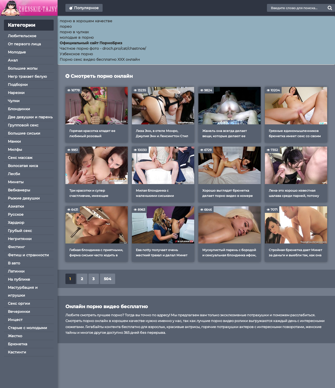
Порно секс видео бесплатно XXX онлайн (100, 59)
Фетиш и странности (28, 255)
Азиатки (16, 206)
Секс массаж (20, 157)
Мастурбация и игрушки (23, 291)
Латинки (16, 271)
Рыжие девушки (24, 198)
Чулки (14, 100)
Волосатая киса (23, 165)
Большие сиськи (24, 133)
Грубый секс (20, 230)
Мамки (14, 141)
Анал (13, 60)
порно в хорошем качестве (86, 21)
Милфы (15, 149)
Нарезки (16, 92)
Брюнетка (17, 344)
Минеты (16, 182)
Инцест (15, 319)
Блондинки (19, 109)
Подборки (18, 84)
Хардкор (16, 222)
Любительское (22, 36)
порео (66, 26)
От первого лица (24, 44)
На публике (19, 279)
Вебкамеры (19, 190)
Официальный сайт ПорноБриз (91, 43)
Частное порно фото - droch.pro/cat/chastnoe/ (103, 48)
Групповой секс (23, 125)
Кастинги (17, 352)
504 (107, 278)
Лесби (14, 173)
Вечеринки (19, 311)
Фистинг (16, 247)
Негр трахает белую (27, 76)
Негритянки (20, 238)
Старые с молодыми (27, 327)
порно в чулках (74, 32)
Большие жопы (22, 68)
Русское (16, 214)
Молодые (17, 52)
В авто (14, 263)
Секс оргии (19, 303)
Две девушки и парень (30, 117)
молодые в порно (77, 37)
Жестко (15, 336)
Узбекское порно (76, 54)
